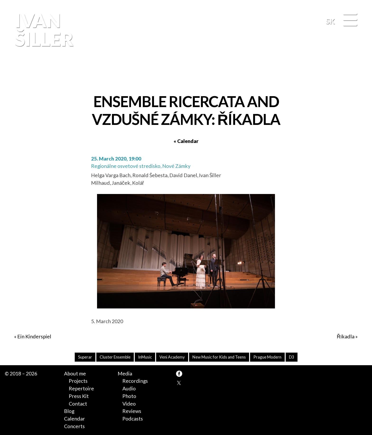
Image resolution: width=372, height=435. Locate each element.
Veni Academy (172, 357)
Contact (78, 404)
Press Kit (79, 396)
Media (125, 373)
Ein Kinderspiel (34, 336)
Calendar (74, 419)
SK (330, 21)
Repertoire (81, 388)
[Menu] (350, 20)
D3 (291, 357)
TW (179, 383)
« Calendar (186, 141)
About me (75, 373)
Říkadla (345, 336)
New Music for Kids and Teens (219, 357)
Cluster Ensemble (115, 357)
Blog (69, 411)
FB (356, 69)
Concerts (74, 426)
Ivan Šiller (43, 29)
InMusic (145, 357)
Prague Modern (267, 357)
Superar (85, 357)
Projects (78, 381)
